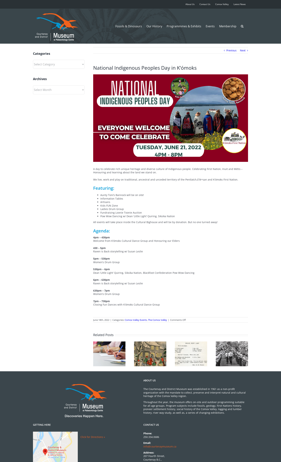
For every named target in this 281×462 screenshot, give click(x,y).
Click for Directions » (92, 437)
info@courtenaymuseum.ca (159, 446)
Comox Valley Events (136, 320)
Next (243, 50)
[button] (242, 26)
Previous (231, 50)
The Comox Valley (157, 320)
